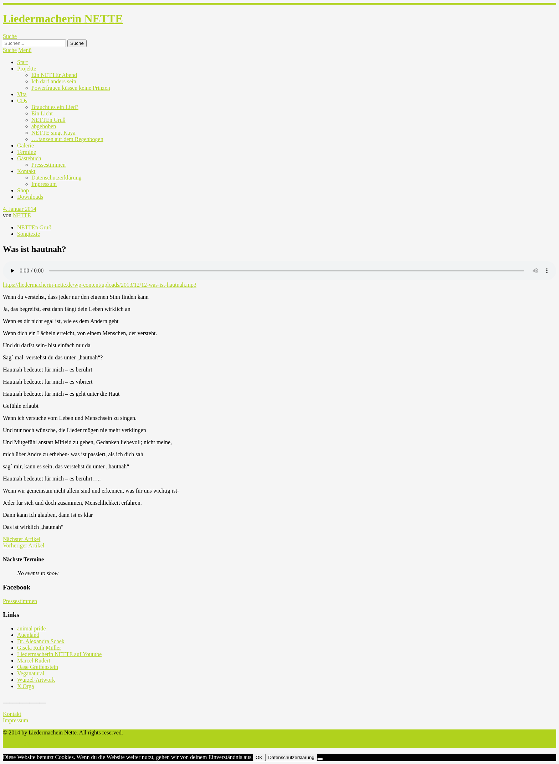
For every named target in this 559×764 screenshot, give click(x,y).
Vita (22, 94)
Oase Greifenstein (37, 667)
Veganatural (30, 673)
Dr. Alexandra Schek (41, 641)
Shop (23, 190)
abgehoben (43, 126)
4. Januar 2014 (19, 209)
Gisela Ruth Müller (39, 648)
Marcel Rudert (33, 661)
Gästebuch (29, 158)
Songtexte (28, 234)
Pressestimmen (48, 165)
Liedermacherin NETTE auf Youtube (59, 654)
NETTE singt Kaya (53, 133)
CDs (22, 101)
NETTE (22, 215)
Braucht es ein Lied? (54, 107)
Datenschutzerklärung (56, 178)
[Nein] (320, 759)
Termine (26, 152)
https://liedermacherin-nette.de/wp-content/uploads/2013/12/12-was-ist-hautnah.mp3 (99, 285)
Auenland (28, 635)
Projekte (26, 69)
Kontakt (26, 171)
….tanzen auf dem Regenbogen (67, 139)
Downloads (30, 197)
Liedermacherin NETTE (63, 18)
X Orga (25, 686)
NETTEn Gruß (48, 120)
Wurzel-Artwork (36, 680)
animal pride (31, 628)
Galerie (25, 145)
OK (259, 757)
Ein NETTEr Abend (54, 75)
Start (22, 62)
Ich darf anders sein (53, 81)
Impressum (44, 184)
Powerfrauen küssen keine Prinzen (70, 88)
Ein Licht (42, 113)
